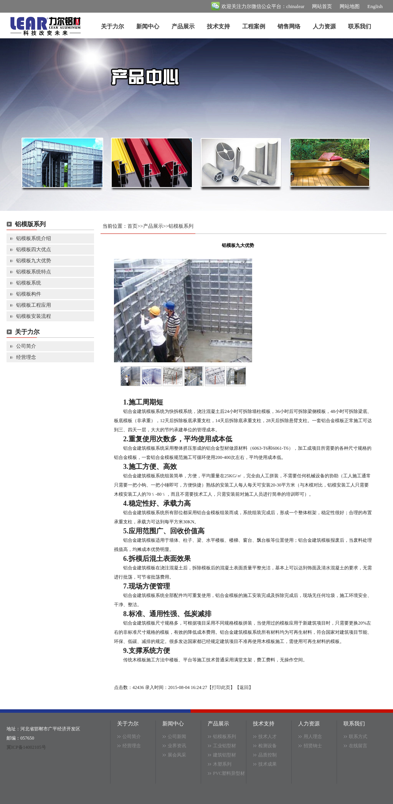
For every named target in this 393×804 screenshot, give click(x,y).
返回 (244, 687)
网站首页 (322, 6)
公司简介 (26, 346)
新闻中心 (147, 26)
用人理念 (313, 736)
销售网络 (289, 26)
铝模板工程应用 (33, 305)
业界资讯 (177, 745)
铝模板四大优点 (33, 249)
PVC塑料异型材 (229, 773)
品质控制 (267, 755)
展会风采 (177, 755)
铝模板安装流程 (33, 316)
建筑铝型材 (224, 755)
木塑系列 (222, 764)
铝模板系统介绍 (33, 238)
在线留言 (358, 745)
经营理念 (26, 357)
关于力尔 (112, 26)
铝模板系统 (28, 283)
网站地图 (350, 6)
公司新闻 (177, 736)
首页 (132, 226)
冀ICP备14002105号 (26, 747)
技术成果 (267, 764)
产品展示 (183, 26)
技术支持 (218, 26)
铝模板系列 (180, 226)
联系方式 (358, 736)
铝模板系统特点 (33, 272)
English (375, 6)
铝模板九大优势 (33, 260)
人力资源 (324, 26)
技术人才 (267, 736)
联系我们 (359, 26)
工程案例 (253, 26)
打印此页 (221, 687)
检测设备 (267, 745)
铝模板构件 (28, 294)
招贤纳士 (313, 745)
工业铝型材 (224, 745)
